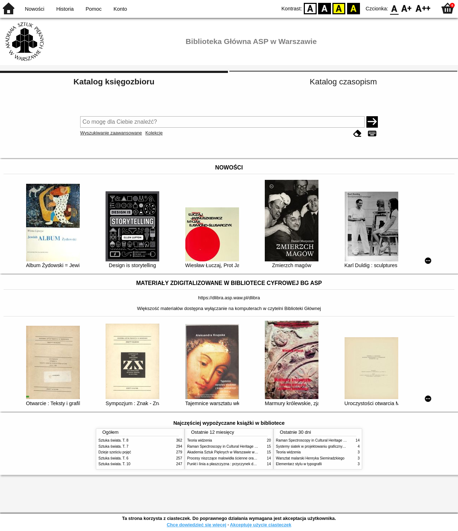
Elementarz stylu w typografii (299, 464)
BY (353, 8)
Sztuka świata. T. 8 (113, 440)
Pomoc (94, 9)
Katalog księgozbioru (113, 81)
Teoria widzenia (199, 440)
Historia (65, 9)
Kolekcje (153, 133)
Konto (120, 9)
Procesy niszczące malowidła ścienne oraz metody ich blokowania (240, 458)
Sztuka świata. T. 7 (113, 446)
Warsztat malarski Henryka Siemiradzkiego (310, 458)
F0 (394, 8)
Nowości (34, 9)
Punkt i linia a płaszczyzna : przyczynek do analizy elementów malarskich (245, 464)
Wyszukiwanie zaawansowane (111, 133)
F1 (406, 8)
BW (324, 8)
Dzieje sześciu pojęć (114, 452)
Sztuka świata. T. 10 (114, 464)
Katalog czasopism (343, 81)
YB (339, 8)
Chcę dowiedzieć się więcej (196, 524)
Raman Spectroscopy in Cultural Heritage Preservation (231, 446)
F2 (423, 8)
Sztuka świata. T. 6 (113, 458)
